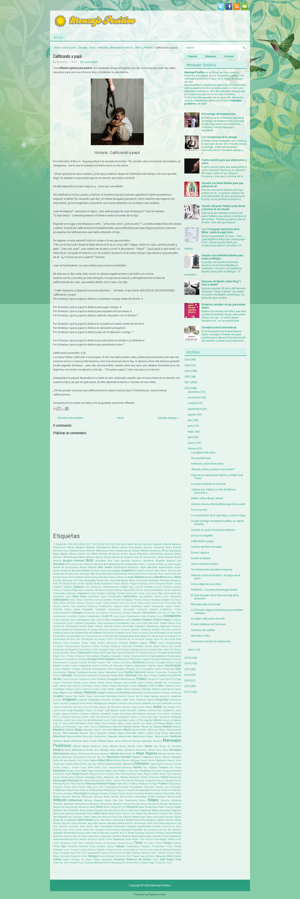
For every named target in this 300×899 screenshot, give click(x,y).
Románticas (100, 810)
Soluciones (105, 833)
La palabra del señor (203, 452)
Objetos (170, 760)
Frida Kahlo (164, 679)
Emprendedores (157, 656)
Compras (100, 609)
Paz (174, 773)
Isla (84, 707)
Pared (68, 774)
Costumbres (94, 616)
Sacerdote (165, 810)
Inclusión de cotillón (203, 630)
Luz (97, 726)
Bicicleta (57, 580)
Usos (83, 853)
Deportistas (152, 626)
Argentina (128, 570)
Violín (155, 859)
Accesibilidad (135, 547)
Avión (168, 573)
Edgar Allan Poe (165, 649)
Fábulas (71, 672)
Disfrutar (105, 646)
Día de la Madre (93, 632)
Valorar (136, 852)
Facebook (82, 672)
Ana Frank (113, 560)
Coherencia (92, 606)
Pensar (124, 777)
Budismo (106, 583)
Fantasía (150, 672)
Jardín (141, 707)
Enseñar (177, 659)
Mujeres (151, 753)
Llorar (97, 723)
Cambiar (148, 586)
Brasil (66, 583)
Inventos (177, 703)
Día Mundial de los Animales (130, 639)
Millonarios (78, 749)
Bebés (131, 577)
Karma (141, 713)
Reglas (108, 800)
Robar (155, 807)
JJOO (178, 707)
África (165, 550)
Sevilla (90, 826)
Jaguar (102, 707)
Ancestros (137, 560)
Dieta (93, 642)
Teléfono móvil (174, 839)
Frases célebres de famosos (208, 624)
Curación (108, 623)
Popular (192, 56)
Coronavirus (149, 612)
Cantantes (157, 590)
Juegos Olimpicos (70, 713)
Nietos (93, 760)
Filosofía (172, 675)
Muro (178, 753)
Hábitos (111, 689)
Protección (166, 790)
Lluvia (104, 723)
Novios (144, 760)
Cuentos (137, 619)
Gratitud (169, 685)
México (122, 746)
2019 (187, 657)
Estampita (86, 669)
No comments (88, 62)
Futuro (92, 682)
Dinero (134, 642)
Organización (156, 764)
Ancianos (148, 560)
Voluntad (89, 862)
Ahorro (73, 553)
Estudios (130, 668)
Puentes (114, 793)
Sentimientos (140, 823)
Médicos (57, 740)
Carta (75, 596)
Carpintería (58, 596)
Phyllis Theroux (113, 780)
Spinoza (68, 836)
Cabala (177, 583)
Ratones (57, 796)
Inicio (58, 37)
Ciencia (114, 602)
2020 (101, 544)
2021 (187, 382)
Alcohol (124, 553)
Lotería (178, 723)
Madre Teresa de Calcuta (147, 726)
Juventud (105, 713)
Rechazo (98, 796)
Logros (120, 723)
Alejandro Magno (172, 553)
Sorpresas (150, 833)
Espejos (66, 665)
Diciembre (75, 643)
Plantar (177, 780)
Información (175, 699)
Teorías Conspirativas (106, 843)
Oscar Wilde (86, 767)
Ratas (172, 793)
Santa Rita (99, 820)
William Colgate (140, 862)
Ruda (130, 810)
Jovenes (142, 710)
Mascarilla (175, 733)
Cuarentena (82, 619)
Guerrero (86, 689)
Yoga (151, 862)
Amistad (79, 560)
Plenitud (81, 783)
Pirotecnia (150, 780)
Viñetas (96, 859)
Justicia (94, 713)
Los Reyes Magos (163, 723)
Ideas (147, 696)
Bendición (149, 577)
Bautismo (122, 577)
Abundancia (103, 547)
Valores (145, 852)
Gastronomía (175, 682)
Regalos (98, 800)
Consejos (77, 612)
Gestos (133, 686)
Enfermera (122, 659)
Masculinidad (74, 736)
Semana (102, 823)
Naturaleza (113, 756)
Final (65, 679)
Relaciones (131, 800)
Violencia (119, 859)
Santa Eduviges (166, 816)
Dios (153, 643)
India (125, 699)
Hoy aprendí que (201, 458)
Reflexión (59, 800)
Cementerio (88, 600)
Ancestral (125, 560)
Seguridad (93, 823)
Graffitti (160, 685)
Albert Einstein (99, 553)
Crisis (160, 616)
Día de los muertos (113, 632)
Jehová (148, 707)
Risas (141, 806)
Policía (126, 783)
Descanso (125, 629)
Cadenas (78, 586)
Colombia (136, 606)
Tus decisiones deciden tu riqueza (211, 569)
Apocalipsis (133, 567)
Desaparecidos (79, 629)
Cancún (139, 590)
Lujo (80, 726)
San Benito (149, 813)
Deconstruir (58, 626)
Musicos (67, 757)
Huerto (81, 696)
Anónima (88, 564)
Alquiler (108, 557)
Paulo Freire (166, 774)
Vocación (73, 862)
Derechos (176, 626)
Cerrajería (117, 600)
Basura (113, 577)
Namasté (91, 757)
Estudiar (119, 668)
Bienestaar (67, 580)
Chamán (137, 600)
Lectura (142, 717)
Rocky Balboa (86, 810)
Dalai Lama (136, 623)
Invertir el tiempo (201, 558)
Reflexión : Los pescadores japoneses (214, 589)
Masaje (164, 733)
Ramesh (159, 793)
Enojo (154, 659)
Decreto (82, 626)
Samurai (127, 813)
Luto (92, 726)
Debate (163, 623)
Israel (89, 707)
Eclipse (125, 649)
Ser (179, 823)
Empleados (116, 656)
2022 (107, 544)
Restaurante (59, 807)
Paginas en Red (157, 894)
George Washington (119, 686)
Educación (69, 47)
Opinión (101, 764)
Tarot (141, 839)
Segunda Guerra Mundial (74, 823)
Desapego (93, 629)
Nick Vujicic (83, 760)
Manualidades (71, 733)
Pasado (84, 773)
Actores (74, 550)
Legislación (164, 717)
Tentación (89, 843)
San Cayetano (161, 813)
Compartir (87, 609)
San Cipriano (175, 813)
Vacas (104, 853)
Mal (104, 729)
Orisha (56, 767)
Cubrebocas (117, 619)
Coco (73, 606)
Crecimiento (133, 616)
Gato (56, 685)
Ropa (110, 810)
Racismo (150, 793)
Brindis (81, 583)
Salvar (119, 813)
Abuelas (79, 547)
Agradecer (175, 550)
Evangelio (147, 668)
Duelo (118, 649)
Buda (97, 583)
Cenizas (99, 600)
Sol (169, 829)
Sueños (126, 836)
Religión (153, 800)
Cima (121, 603)
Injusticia (64, 703)
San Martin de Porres (108, 816)
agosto (192, 414)
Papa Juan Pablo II (117, 770)
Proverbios (58, 793)
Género (97, 686)
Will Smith (127, 862)
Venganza (76, 856)
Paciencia (127, 767)
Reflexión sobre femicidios (207, 463)
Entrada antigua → (169, 417)
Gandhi (158, 682)
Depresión (165, 626)
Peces (72, 777)
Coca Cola (176, 603)
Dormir (89, 649)
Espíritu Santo (156, 665)
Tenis (81, 843)
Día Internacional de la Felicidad (97, 636)
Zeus (169, 862)
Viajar (135, 856)
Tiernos (177, 843)
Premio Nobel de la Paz (91, 787)
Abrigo (71, 547)
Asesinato (59, 573)
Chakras (127, 599)
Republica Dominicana (101, 804)
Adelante (90, 550)
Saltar (89, 813)
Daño (145, 623)
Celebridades (61, 599)
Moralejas (175, 749)
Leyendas (122, 720)
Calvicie (139, 587)
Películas (109, 777)
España (57, 665)
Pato (117, 774)
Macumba (117, 726)
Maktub (97, 729)
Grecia (178, 686)
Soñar (131, 832)
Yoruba (158, 862)
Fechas (56, 675)
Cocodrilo (81, 606)
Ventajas (93, 856)
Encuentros (71, 659)
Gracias (142, 685)
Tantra (108, 839)
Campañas (88, 590)
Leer (149, 716)
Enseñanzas (165, 659)
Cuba (92, 619)
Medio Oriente (90, 741)
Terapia (121, 843)
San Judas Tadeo (87, 816)
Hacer (127, 689)
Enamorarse (59, 659)
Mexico (114, 746)
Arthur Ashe (166, 570)
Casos (103, 596)
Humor (122, 696)
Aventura (153, 573)
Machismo (106, 726)
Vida (169, 856)
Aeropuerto (155, 550)
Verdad (110, 856)
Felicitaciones (79, 675)
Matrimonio (139, 736)
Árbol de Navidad (71, 570)
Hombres (124, 692)
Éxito (178, 668)
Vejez (178, 852)
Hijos (92, 47)
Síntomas (57, 829)
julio (190, 420)
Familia (128, 672)
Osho (98, 767)
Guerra (77, 689)
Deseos (135, 629)
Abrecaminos (59, 547)
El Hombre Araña (144, 652)
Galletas (149, 682)
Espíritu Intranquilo (135, 665)
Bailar (72, 577)
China (63, 602)
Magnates (88, 729)
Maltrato (117, 729)
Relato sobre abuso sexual (207, 498)
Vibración (161, 856)
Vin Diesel (86, 859)
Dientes (85, 643)
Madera (127, 726)
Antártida (119, 564)
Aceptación (159, 547)
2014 (76, 544)
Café (87, 587)
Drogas (103, 649)
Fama (120, 672)
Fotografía (113, 679)
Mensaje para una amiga (205, 604)
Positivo (163, 783)
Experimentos (59, 672)
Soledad (57, 832)
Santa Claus (152, 816)
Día (163, 629)
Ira (70, 707)
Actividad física (61, 550)
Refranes (88, 800)
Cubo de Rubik (103, 619)
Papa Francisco (96, 770)
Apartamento (120, 567)
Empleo (126, 656)
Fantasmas (161, 672)
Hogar (101, 692)
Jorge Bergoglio (76, 710)
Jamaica (126, 707)
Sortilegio (160, 833)
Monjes (151, 750)
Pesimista (96, 780)
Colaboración (105, 606)
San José (72, 816)
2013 (187, 691)
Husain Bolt (133, 696)
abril (190, 437)
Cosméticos (72, 616)
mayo (191, 431)
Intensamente (134, 703)
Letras (79, 720)
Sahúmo (57, 813)
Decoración (72, 626)
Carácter (101, 593)
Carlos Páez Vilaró (160, 593)
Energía (92, 659)
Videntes (177, 856)
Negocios (148, 757)
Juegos (56, 713)
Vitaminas (58, 862)
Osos (104, 767)
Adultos (145, 550)
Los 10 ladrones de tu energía (219, 137)
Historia (78, 692)
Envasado (73, 662)
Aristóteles (139, 570)
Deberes (171, 623)
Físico (93, 679)
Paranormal (59, 774)
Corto (178, 612)
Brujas (89, 583)
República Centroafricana (76, 804)
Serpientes (74, 826)
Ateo (93, 573)
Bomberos (154, 580)
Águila (64, 553)
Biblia (178, 577)
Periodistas (154, 777)
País (145, 767)
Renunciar (58, 804)
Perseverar (175, 777)
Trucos (66, 849)
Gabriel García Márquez (109, 682)
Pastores (110, 774)
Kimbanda (151, 713)
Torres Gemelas (97, 846)
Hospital (58, 696)
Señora (162, 823)
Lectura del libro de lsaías (206, 546)
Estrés (110, 669)
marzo (191, 442)
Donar (82, 649)
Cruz (72, 619)
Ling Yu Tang (60, 723)
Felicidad (66, 675)
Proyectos (68, 793)
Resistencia (153, 804)
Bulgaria (134, 583)
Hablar (119, 689)
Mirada (89, 750)
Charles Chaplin (161, 599)
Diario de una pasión (164, 639)
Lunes (86, 726)
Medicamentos (162, 736)
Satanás (170, 820)
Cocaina (57, 606)
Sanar (135, 816)
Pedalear (80, 777)
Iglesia (155, 696)
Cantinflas (176, 590)
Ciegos (99, 603)
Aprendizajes (166, 567)
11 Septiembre (60, 544)
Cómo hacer (72, 609)
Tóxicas (110, 846)
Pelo (117, 777)
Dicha (66, 643)
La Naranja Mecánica (70, 717)
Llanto (90, 723)
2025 (187, 359)
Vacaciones (93, 852)
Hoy (75, 696)
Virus (178, 859)
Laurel (114, 717)
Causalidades (146, 596)
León (73, 720)
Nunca (151, 760)
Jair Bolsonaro (114, 707)
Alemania (57, 557)
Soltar (88, 833)
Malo (109, 729)
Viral (162, 859)
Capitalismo (84, 593)
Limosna (166, 720)
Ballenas (80, 577)
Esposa (56, 669)
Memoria (126, 741)
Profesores (109, 790)
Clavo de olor (157, 603)
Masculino (88, 736)
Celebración (175, 596)
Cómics (177, 606)
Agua (56, 553)
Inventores (166, 703)
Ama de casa (141, 557)
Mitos (113, 750)
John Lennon (59, 710)
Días (178, 639)
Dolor (157, 646)
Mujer (140, 753)
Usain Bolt (75, 853)
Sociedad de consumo (145, 829)
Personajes (59, 780)
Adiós (112, 550)
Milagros (58, 749)
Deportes (140, 626)
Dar (150, 623)
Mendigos (137, 741)
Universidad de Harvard (135, 849)
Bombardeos (142, 580)
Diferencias (111, 643)
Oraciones (141, 764)
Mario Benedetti (127, 733)
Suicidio (156, 836)
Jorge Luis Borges (95, 710)
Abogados (158, 544)
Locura (112, 723)
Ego (114, 652)
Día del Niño (59, 636)
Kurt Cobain (164, 713)
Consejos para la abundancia (218, 327)
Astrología (85, 573)
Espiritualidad (173, 665)
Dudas (111, 649)
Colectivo (117, 606)
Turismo (74, 849)
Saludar (111, 813)
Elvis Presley (67, 656)
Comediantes (157, 606)
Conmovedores (61, 612)
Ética (138, 669)
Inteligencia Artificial (117, 703)
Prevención (149, 787)
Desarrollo (104, 629)
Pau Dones (137, 774)
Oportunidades (113, 763)
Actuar (82, 550)
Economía (145, 649)
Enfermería (135, 659)
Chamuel (146, 600)
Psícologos (104, 793)
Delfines (99, 626)
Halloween (136, 689)
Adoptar (136, 550)
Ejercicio (130, 652)
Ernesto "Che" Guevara (109, 662)
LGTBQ (139, 720)
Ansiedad (109, 564)
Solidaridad (69, 832)
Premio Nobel (71, 787)
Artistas (177, 570)
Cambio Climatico (163, 587)
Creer (143, 616)
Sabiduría (145, 810)
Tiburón (158, 843)
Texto (138, 843)
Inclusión (105, 699)
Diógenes (143, 643)
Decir (178, 623)
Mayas (150, 736)
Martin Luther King (149, 733)
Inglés (56, 703)
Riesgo (114, 807)
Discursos (86, 646)
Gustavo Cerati (98, 689)
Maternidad (125, 736)
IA (142, 696)
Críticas (64, 619)
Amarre (169, 557)
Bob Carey (110, 580)
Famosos (139, 672)
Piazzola (126, 780)
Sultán (165, 836)
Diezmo (101, 643)
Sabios (155, 810)
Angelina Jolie (173, 560)
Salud (96, 813)
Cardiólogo (111, 593)
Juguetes (84, 713)
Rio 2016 (122, 807)
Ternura (130, 843)
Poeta (119, 783)
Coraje (126, 612)
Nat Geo (101, 757)
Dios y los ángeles (202, 535)
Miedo (148, 746)
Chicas (177, 600)
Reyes (92, 807)
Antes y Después (147, 564)
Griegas (69, 689)
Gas (165, 682)
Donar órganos (200, 552)
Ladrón (84, 717)
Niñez (101, 760)
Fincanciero (84, 679)
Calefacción (95, 587)
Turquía (83, 849)
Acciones (148, 547)
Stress (97, 836)
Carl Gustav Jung (141, 593)
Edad (153, 649)
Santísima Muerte (124, 819)
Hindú (70, 692)
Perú (81, 780)
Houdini (68, 696)
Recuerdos (141, 796)
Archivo (229, 56)
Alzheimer (129, 557)
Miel (156, 746)
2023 (112, 544)
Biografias (90, 580)
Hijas (56, 692)
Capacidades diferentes (64, 593)
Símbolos (156, 826)
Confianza (166, 609)
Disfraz (95, 646)
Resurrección (72, 807)
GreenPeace (59, 689)
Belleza (139, 577)
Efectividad (105, 652)
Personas (73, 780)
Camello (177, 587)
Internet (146, 703)
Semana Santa (115, 823)
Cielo (106, 602)
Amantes (152, 557)
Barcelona (104, 577)
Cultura (79, 623)
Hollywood (112, 692)
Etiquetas (210, 56)
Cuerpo (166, 619)
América (57, 560)
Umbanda (111, 849)
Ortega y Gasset (70, 767)
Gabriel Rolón (130, 682)
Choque (80, 603)
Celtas (79, 600)
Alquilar (99, 557)
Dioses (161, 643)
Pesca (87, 780)
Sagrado (176, 810)
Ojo (89, 764)
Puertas (122, 793)
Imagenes (70, 699)
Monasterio (141, 750)
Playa (73, 783)
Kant (122, 713)
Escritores (139, 662)
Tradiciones (132, 846)
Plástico (66, 783)
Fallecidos (111, 672)
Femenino (92, 675)
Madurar (177, 726)
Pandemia (59, 770)
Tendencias (65, 843)
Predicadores (175, 783)
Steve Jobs (87, 836)
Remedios (165, 800)
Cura (99, 623)
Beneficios (161, 577)
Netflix (56, 760)
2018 (95, 544)
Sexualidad (106, 826)
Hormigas (165, 692)
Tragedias (145, 846)
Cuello (128, 619)
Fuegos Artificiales (62, 682)
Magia (78, 729)
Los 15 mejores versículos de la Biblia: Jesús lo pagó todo (220, 231)
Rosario (117, 810)
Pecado (64, 777)
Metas (105, 746)
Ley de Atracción (93, 720)
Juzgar (115, 713)
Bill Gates (79, 580)
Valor (128, 852)
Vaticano (162, 853)
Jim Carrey (168, 707)
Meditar (102, 740)
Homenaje (136, 692)
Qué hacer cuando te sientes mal (210, 641)
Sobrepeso (100, 829)
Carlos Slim (175, 593)
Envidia (92, 662)
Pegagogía (90, 777)
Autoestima (120, 573)
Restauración (175, 804)
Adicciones (102, 550)
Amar (161, 557)
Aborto (167, 544)
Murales (171, 753)
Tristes (177, 846)
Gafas (141, 682)
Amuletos (100, 560)
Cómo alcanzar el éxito (204, 563)
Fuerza (76, 682)
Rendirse (176, 800)
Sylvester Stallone (78, 839)
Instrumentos (86, 703)
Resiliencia (141, 804)
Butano (169, 583)
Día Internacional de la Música (162, 636)
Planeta (169, 780)
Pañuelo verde (73, 770)
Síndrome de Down (171, 826)
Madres (167, 726)
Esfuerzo (170, 662)
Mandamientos (139, 729)
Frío (173, 679)
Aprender (152, 567)
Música (57, 757)
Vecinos (171, 853)
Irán (75, 707)
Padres (148, 47)
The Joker (149, 843)
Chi (172, 600)
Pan (172, 767)
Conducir (154, 609)
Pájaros (153, 767)
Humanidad (99, 696)
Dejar (91, 626)
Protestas (176, 790)
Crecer (122, 616)
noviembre (194, 397)
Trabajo (120, 846)
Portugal (153, 783)
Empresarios (174, 656)
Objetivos (160, 760)
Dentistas (108, 626)
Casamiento (93, 596)
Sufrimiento (145, 836)
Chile (56, 602)
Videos (57, 859)
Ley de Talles (109, 720)
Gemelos (76, 686)
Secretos (57, 823)
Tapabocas (118, 839)
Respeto (164, 804)
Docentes (138, 646)
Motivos (74, 753)
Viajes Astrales (147, 856)
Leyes (132, 720)
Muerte (114, 753)
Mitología (104, 750)
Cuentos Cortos (151, 619)
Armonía (150, 570)
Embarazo (80, 656)
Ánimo (68, 564)
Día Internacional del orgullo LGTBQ (95, 639)
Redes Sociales (157, 796)
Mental (77, 746)
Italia (95, 707)
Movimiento (84, 753)
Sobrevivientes (113, 829)
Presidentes (136, 787)
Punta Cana (132, 793)
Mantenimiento (174, 729)
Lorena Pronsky (132, 723)
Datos (156, 623)
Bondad (164, 580)
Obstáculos (58, 764)
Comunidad (128, 609)
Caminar (57, 590)
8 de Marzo (121, 544)
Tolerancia (72, 846)
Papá (83, 770)
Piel (133, 780)
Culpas (70, 623)
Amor (90, 560)
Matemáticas (100, 736)
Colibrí (126, 606)
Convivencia (115, 612)
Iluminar (57, 699)
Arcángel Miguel (99, 570)
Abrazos (176, 544)
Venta (84, 856)
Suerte (134, 836)
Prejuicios (58, 787)
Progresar (121, 790)
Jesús (157, 707)
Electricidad (174, 652)
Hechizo (156, 689)
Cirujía (133, 603)
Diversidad (126, 646)
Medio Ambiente (73, 740)
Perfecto (144, 777)
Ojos (94, 764)
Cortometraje (59, 616)
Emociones (92, 656)
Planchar (159, 780)
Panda (178, 767)
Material (112, 736)
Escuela (82, 47)
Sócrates (163, 829)
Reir (121, 800)
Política (134, 783)
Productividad (72, 790)
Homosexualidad (151, 692)
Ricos (107, 806)
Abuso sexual (119, 547)
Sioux (65, 829)
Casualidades (115, 596)
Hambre (146, 689)
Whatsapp (116, 862)
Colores (146, 606)
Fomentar (101, 679)
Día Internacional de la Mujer (130, 636)
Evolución (168, 668)
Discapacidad (173, 642)
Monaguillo (129, 750)
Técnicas (149, 839)
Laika (92, 717)
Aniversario (78, 564)
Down (96, 649)
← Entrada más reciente (68, 417)
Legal (155, 717)
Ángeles (160, 560)
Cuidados (176, 619)
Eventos (158, 669)
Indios (132, 699)
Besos (171, 577)
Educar (96, 652)
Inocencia (74, 703)
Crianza (151, 616)
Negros (157, 757)
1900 (70, 544)
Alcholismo (114, 553)
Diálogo (149, 639)
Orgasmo (168, 764)
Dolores (164, 646)
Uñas (56, 852)
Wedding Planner (102, 862)
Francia (131, 679)
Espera (74, 665)
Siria (71, 829)
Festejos (153, 675)
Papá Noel (133, 770)
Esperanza (85, 665)
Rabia (141, 793)
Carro (68, 596)
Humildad (111, 696)
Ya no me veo (199, 509)
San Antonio (137, 813)
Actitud (177, 547)
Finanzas (73, 679)
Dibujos (57, 642)
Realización (87, 796)
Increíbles (116, 699)
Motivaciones (61, 753)
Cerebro (107, 599)
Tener (75, 843)
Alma (82, 557)
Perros (165, 777)
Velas (56, 856)
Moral (165, 750)
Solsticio (81, 833)
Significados (144, 826)
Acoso (168, 547)
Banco (88, 577)
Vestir (129, 856)
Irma (79, 707)
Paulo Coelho (151, 773)
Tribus (169, 846)
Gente (105, 685)
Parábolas (145, 770)
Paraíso (177, 770)
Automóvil (134, 573)
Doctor (148, 646)
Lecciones (123, 716)
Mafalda (70, 729)
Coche (65, 606)
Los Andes (146, 723)
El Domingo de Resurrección (218, 114)
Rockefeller (74, 810)
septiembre (194, 408)
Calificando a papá (67, 56)
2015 (187, 680)
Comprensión (114, 609)
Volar (81, 862)
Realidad (76, 796)
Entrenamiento (60, 662)
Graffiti (151, 686)
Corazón (136, 612)
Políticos (144, 783)
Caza (165, 596)
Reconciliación (127, 796)
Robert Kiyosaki (166, 807)
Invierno (64, 707)
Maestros (59, 729)
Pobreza (91, 783)
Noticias (135, 760)
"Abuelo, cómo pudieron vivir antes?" (213, 469)
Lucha (56, 726)
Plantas (57, 783)
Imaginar (82, 699)
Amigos (67, 560)
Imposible (94, 699)
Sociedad (126, 829)
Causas (158, 596)
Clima (167, 603)
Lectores (134, 717)
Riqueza (132, 806)
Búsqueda (160, 583)
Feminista (130, 675)
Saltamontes (80, 813)
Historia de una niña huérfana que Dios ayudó (218, 504)
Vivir (66, 862)
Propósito (130, 790)
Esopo (178, 662)
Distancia (115, 646)
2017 (89, 544)
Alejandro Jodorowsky (150, 553)
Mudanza (95, 753)
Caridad (121, 593)
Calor (131, 587)
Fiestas (162, 675)
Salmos (69, 813)
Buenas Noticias (121, 583)
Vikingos (75, 859)
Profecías (84, 790)
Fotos (122, 679)
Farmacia (173, 672)
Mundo (162, 753)
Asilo (76, 573)
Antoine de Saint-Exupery (169, 564)
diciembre (194, 391)
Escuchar (150, 662)
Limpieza (176, 720)
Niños (138, 47)
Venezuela (65, 856)
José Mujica (111, 710)
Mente (85, 746)
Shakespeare (120, 826)
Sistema (78, 829)
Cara (93, 593)
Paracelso (156, 770)
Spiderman (58, 836)
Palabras (164, 767)
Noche (117, 760)
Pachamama (115, 767)
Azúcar (64, 577)
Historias (102, 47)
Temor (56, 843)
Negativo (137, 757)
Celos (72, 600)
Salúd (104, 813)
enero (191, 649)
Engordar (146, 659)
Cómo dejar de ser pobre (206, 584)
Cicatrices (90, 603)
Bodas (132, 580)
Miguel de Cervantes (170, 746)
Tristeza (57, 849)
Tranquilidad (158, 846)
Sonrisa (123, 833)
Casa (83, 596)
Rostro (124, 810)
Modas (120, 750)
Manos (162, 729)
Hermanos (168, 689)
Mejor (110, 740)
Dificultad (123, 643)
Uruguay (64, 852)
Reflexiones (75, 800)
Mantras (57, 733)
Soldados (176, 829)
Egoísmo (121, 652)
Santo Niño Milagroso (145, 820)
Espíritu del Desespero (112, 665)
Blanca (100, 580)
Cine (127, 603)
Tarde (128, 839)
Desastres (115, 629)
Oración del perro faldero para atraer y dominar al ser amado (223, 207)
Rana (166, 793)
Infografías (162, 699)
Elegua (56, 656)
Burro (151, 583)
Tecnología (160, 839)
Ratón (178, 793)
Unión (119, 849)
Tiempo (167, 842)
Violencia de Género (138, 859)
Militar (68, 750)
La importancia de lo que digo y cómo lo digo (218, 515)
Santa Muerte (85, 819)
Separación (171, 823)
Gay (69, 685)
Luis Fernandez (69, 726)
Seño (156, 823)
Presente (123, 787)
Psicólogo (92, 793)
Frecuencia (152, 679)
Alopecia (90, 557)
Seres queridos (60, 826)
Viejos (66, 859)
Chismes (71, 603)
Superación (175, 836)
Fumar (84, 682)
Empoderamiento (139, 656)
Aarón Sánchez (135, 544)
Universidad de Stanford (159, 849)
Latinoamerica (103, 717)
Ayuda (57, 577)
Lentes (67, 720)
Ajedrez (82, 553)
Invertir (56, 707)
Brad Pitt (57, 583)
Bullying (144, 583)
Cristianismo (172, 616)
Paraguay (167, 770)
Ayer (179, 573)
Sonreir (115, 832)
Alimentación (71, 557)
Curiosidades (121, 623)
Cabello (68, 586)
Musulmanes (79, 757)
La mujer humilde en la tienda (208, 483)
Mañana (84, 733)
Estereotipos (99, 668)
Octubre (69, 764)
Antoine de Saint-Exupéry (65, 567)
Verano (102, 856)
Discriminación (72, 646)
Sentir (150, 823)
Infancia (141, 699)
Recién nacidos (111, 796)
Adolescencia (123, 550)
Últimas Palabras (96, 849)
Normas (126, 760)
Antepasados (131, 564)
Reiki (115, 800)
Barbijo (95, 577)
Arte (157, 570)
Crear (115, 616)
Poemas (101, 783)
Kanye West (131, 713)
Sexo (96, 826)
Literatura (80, 723)
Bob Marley (122, 580)
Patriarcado (126, 774)
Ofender (83, 764)
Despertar (145, 629)
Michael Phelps (135, 746)
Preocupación (111, 787)
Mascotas (59, 736)
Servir (83, 826)
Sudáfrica (116, 836)
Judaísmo (168, 710)
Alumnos (117, 557)
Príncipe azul (162, 787)
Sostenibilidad (173, 832)
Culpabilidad (59, 623)
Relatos (142, 800)
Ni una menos (68, 760)
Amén (177, 557)
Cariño (128, 593)
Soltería (95, 833)
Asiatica (69, 573)
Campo (110, 590)
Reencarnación (174, 796)
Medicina (175, 736)
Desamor (66, 629)
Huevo (89, 696)
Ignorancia (165, 696)
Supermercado (61, 839)
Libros (157, 720)
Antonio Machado (88, 567)
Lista (71, 723)
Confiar (177, 609)
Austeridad (101, 573)
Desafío (56, 629)
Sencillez (129, 823)
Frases (141, 679)
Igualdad (176, 696)
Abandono (147, 544)
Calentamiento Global (115, 586)
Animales (58, 564)
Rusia (137, 810)
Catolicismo (130, 596)
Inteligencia (100, 703)
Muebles (105, 753)
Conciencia (142, 609)
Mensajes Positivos (121, 47)
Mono (159, 750)
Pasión (102, 774)
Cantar (167, 590)
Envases (83, 662)
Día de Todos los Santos (136, 632)
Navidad (126, 756)
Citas (140, 602)
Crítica (56, 619)
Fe (179, 672)
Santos (161, 819)
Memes (118, 741)
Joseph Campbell (127, 710)
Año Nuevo (105, 567)
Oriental (177, 764)
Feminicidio (117, 675)
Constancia (89, 612)
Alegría (132, 553)
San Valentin (125, 816)
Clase (147, 603)
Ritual (148, 806)
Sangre (142, 816)
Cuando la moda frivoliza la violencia (213, 529)
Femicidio (104, 675)
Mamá (127, 729)
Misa (96, 750)
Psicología (80, 793)
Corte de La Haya (166, 612)
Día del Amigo (157, 632)
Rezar (99, 806)
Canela (147, 590)
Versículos (120, 856)
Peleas (99, 777)
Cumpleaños (90, 623)
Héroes (177, 689)
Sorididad (139, 833)
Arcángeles (114, 570)
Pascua (93, 773)
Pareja (75, 773)
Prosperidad (142, 790)
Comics (169, 606)
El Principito (161, 652)
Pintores (139, 780)
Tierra (56, 846)
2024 (187, 365)
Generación (87, 686)
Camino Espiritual (72, 590)
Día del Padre (73, 636)
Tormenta (83, 846)
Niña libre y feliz (200, 635)
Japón (134, 707)
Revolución (84, 807)
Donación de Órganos (65, 649)
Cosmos (82, 616)
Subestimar (106, 836)
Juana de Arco (155, 710)
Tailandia (92, 839)
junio (191, 425)
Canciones (129, 590)
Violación (107, 859)
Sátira (178, 819)
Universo (176, 849)
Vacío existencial (116, 853)
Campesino (100, 590)
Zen (164, 862)
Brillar (73, 583)
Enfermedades (106, 659)
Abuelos (90, 547)
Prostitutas (155, 790)
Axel (174, 573)
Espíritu (96, 665)
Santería (109, 820)
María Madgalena (99, 733)
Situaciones (88, 829)
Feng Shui (143, 675)
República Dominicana (124, 804)
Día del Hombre (173, 632)
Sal (62, 813)
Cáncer (118, 590)
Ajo (88, 553)
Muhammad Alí (127, 753)
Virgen (170, 859)
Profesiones (96, 790)
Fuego (178, 679)
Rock (65, 810)
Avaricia (144, 573)
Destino (156, 629)
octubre (192, 403)
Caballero (57, 587)
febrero (192, 448)
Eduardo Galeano (69, 652)
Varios (153, 853)
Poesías (111, 783)
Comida (57, 609)
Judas (178, 710)
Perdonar (134, 777)
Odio (76, 763)
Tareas (135, 839)
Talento (101, 839)
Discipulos (58, 646)
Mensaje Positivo (152, 740)
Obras (178, 760)
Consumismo (102, 612)
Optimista (128, 763)
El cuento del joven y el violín (208, 618)
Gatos (63, 685)
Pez (103, 780)
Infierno (150, 699)
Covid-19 (106, 616)
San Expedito (60, 816)
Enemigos (82, 659)
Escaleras (127, 662)
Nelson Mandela (172, 757)
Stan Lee (76, 836)
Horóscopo (176, 692)
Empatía (105, 656)
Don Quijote (175, 646)
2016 (82, 544)
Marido (113, 733)
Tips (63, 846)
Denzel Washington (124, 626)
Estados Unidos (71, 668)
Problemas (59, 790)
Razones (66, 796)
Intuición (156, 703)
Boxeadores (175, 580)
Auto (110, 573)
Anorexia (98, 564)
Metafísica (96, 746)
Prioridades (175, 787)
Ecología (135, 649)
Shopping (132, 826)
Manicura (153, 729)
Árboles (86, 570)
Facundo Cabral (97, 672)
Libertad (148, 720)
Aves (161, 573)
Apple (143, 567)
